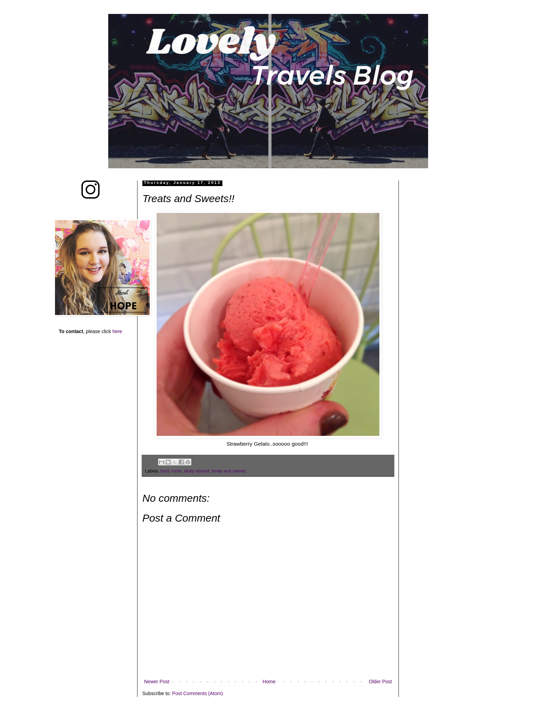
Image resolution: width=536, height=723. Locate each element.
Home (268, 681)
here (117, 331)
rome (177, 471)
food (164, 471)
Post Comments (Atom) (197, 693)
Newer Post (156, 681)
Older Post (380, 681)
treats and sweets (229, 471)
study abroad (196, 471)
